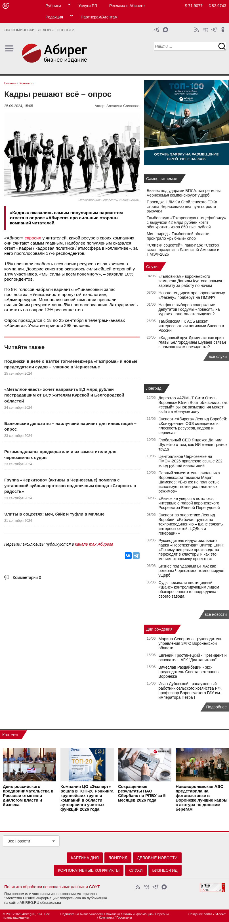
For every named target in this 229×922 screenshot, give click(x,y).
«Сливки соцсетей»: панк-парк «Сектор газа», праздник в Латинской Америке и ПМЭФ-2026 (183, 249)
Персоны (162, 914)
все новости (216, 614)
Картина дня (85, 858)
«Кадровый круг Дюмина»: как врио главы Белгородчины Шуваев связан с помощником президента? (192, 342)
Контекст (10, 735)
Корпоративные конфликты (88, 870)
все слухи (218, 356)
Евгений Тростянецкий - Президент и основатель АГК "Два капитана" (193, 657)
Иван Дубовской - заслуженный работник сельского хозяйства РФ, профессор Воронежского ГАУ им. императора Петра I (190, 690)
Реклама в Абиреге (127, 5)
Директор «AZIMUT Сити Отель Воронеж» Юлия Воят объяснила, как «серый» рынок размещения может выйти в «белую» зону (193, 405)
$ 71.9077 (194, 5)
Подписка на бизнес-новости (81, 914)
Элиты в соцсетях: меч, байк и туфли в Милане (54, 514)
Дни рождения (159, 629)
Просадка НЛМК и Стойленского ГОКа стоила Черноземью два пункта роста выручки (182, 206)
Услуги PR (88, 5)
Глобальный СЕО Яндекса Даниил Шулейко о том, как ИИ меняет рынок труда (193, 444)
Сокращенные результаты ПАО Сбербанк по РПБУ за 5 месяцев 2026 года (141, 793)
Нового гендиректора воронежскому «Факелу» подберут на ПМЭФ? (192, 295)
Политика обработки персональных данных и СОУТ (52, 887)
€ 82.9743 (217, 5)
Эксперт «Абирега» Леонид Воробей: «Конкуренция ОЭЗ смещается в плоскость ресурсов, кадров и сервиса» (193, 426)
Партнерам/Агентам (99, 17)
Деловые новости (157, 858)
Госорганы (124, 917)
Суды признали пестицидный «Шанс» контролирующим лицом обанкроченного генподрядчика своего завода (189, 589)
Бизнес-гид (165, 870)
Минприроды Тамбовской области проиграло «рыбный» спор (178, 236)
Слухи (151, 266)
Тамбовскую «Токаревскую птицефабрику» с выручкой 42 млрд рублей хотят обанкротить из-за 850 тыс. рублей (186, 222)
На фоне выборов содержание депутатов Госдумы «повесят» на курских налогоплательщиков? (189, 309)
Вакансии (113, 914)
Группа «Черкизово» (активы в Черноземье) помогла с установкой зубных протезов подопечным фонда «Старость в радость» (70, 485)
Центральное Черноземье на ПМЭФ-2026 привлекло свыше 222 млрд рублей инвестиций (190, 461)
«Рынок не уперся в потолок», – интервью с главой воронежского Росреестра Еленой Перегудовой (189, 503)
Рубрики (53, 5)
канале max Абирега (94, 544)
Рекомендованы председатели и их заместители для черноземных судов (60, 454)
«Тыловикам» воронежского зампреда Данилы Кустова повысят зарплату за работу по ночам (191, 281)
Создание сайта (200, 914)
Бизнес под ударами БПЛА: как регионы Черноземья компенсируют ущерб (183, 192)
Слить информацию (138, 914)
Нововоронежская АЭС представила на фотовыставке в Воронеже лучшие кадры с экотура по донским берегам (202, 798)
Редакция (54, 17)
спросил (33, 237)
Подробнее (216, 707)
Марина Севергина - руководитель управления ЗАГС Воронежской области (190, 643)
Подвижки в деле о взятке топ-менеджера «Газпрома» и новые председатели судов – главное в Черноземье (70, 364)
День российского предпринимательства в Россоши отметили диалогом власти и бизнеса (28, 795)
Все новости (18, 841)
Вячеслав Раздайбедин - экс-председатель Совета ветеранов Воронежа (189, 672)
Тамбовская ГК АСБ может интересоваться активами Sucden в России (191, 326)
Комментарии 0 (27, 577)
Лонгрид (153, 388)
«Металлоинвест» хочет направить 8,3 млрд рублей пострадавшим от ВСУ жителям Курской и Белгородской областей (64, 395)
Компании (106, 917)
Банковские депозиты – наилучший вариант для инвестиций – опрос (70, 426)
